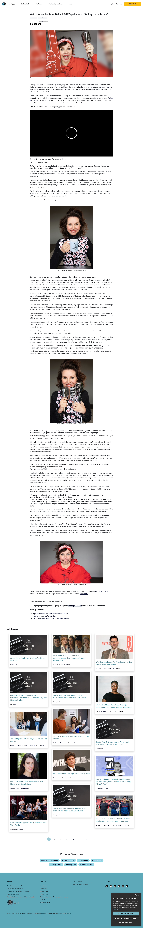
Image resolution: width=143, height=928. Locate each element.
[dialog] (126, 909)
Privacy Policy (44, 894)
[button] (126, 923)
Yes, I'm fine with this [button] (126, 913)
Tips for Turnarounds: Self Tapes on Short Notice (50, 614)
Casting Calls (25, 4)
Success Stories (86, 865)
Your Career (43, 18)
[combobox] (136, 895)
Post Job (119, 4)
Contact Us (43, 889)
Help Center (43, 886)
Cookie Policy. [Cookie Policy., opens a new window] (117, 909)
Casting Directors (15, 788)
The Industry (66, 664)
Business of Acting (101, 711)
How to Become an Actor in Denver (45, 616)
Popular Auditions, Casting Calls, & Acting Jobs (21, 897)
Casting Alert (13, 664)
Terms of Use (44, 891)
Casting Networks (43, 21)
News (70, 4)
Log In (112, 4)
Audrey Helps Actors (102, 591)
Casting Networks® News (15, 889)
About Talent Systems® (14, 886)
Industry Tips (71, 865)
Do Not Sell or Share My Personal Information (54, 897)
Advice (34, 18)
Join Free (132, 4)
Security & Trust (45, 902)
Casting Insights (57, 664)
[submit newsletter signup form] (90, 881)
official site (84, 594)
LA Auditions (97, 860)
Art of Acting (66, 777)
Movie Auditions (68, 860)
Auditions (98, 668)
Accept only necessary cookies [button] (126, 918)
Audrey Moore (105, 87)
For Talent (39, 4)
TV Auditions (83, 860)
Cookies (42, 900)
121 (86, 839)
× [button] (138, 895)
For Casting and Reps (56, 4)
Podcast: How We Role (102, 788)
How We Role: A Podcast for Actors (18, 891)
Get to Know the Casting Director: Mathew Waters (51, 618)
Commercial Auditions (49, 860)
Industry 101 (111, 711)
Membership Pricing (13, 894)
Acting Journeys (57, 777)
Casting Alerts (55, 865)
